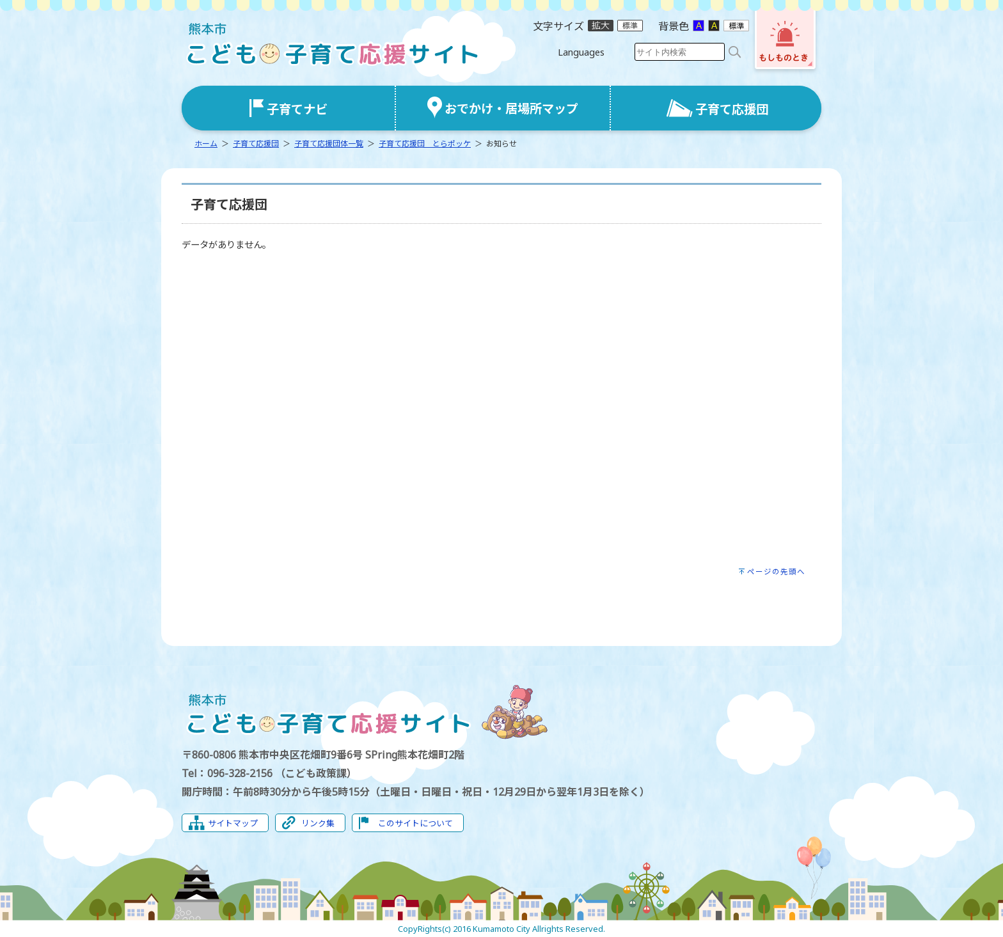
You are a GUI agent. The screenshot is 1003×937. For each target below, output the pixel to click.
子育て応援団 (256, 143)
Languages (581, 52)
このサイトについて (415, 823)
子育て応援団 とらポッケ (425, 143)
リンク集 (318, 823)
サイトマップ (233, 823)
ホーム (205, 143)
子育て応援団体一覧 (328, 143)
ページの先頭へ (776, 571)
